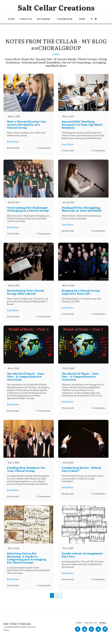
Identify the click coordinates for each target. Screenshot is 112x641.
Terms (6, 631)
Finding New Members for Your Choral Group (26, 470)
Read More (13, 141)
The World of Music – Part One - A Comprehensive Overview (80, 377)
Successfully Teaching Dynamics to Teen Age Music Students (82, 125)
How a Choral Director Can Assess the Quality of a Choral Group (26, 125)
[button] (44, 19)
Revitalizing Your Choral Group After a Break (25, 292)
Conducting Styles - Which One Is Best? (81, 470)
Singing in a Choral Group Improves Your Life (81, 292)
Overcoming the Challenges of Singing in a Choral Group (28, 209)
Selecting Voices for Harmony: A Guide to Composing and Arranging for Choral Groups (26, 558)
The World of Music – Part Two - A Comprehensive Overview (25, 377)
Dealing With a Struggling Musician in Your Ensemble (82, 209)
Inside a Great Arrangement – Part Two (83, 555)
